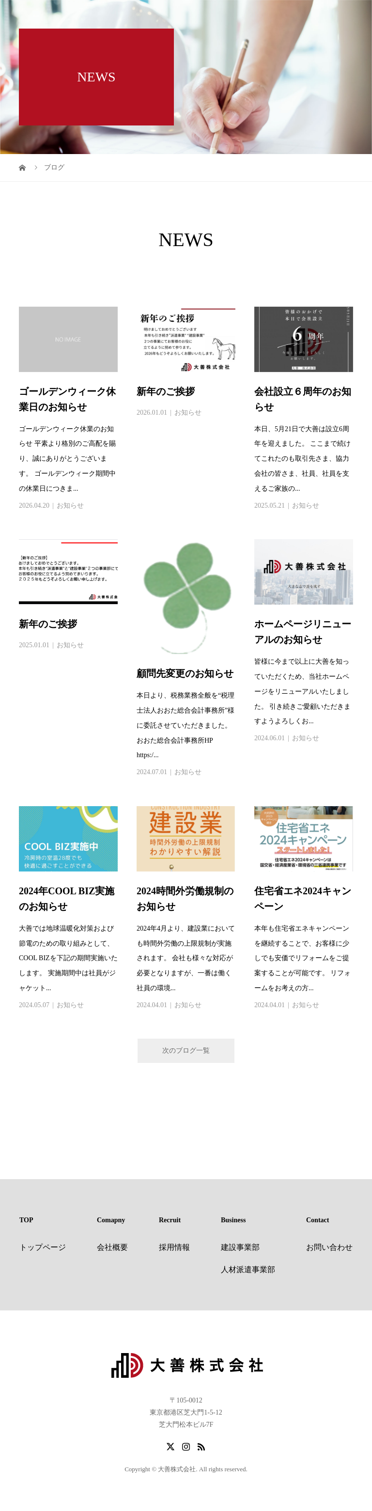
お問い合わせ (329, 1247)
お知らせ (70, 505)
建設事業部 (240, 1247)
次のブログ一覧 (186, 1050)
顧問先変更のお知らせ (185, 673)
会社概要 (112, 1247)
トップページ (42, 1247)
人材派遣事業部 (248, 1269)
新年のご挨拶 (166, 391)
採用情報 (174, 1247)
